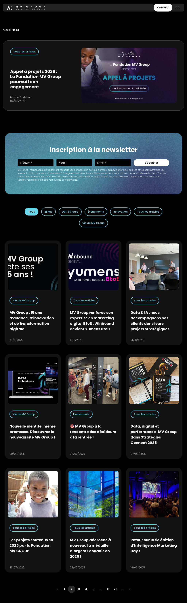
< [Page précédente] (57, 589)
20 (115, 589)
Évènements (96, 211)
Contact (163, 7)
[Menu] (177, 7)
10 (108, 589)
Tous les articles (148, 211)
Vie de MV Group (93, 223)
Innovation (120, 211)
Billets (48, 211)
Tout (31, 211)
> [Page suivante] (130, 589)
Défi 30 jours (70, 211)
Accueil (7, 29)
